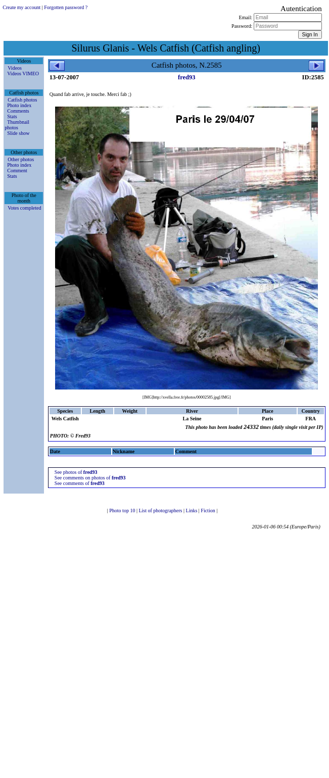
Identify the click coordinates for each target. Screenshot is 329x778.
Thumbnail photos (17, 124)
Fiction (208, 510)
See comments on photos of (90, 477)
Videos (15, 68)
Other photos (21, 159)
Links (192, 510)
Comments (18, 111)
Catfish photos (22, 100)
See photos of (76, 472)
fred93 (187, 77)
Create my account (21, 7)
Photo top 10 (122, 510)
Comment (17, 170)
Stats (12, 116)
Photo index (19, 105)
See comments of (80, 483)
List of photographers (160, 510)
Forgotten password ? (65, 7)
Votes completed (24, 208)
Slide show (18, 133)
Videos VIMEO (23, 73)
